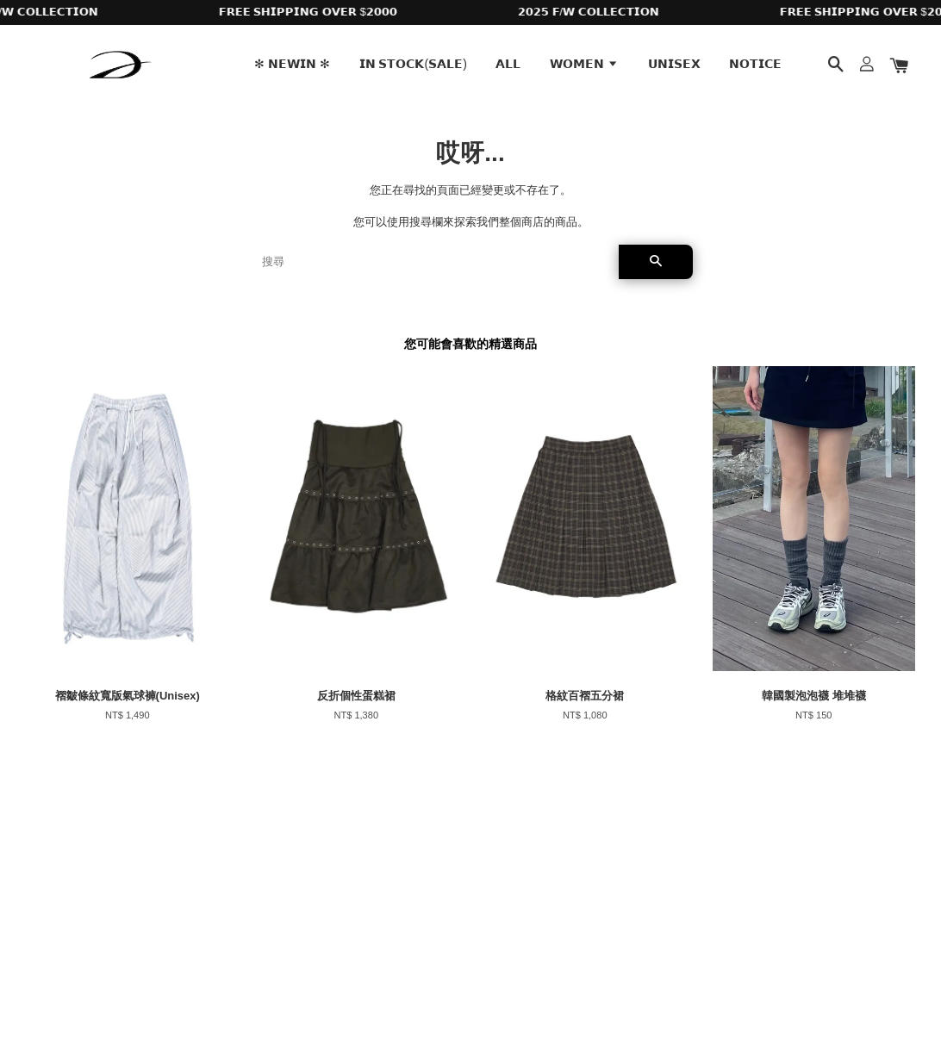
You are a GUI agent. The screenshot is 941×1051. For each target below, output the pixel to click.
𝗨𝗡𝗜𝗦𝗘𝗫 (674, 64)
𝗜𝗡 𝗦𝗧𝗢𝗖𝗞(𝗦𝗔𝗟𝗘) (413, 64)
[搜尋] (433, 262)
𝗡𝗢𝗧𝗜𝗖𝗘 (755, 64)
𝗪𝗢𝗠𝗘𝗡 (584, 64)
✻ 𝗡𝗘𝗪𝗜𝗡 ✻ (292, 64)
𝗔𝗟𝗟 (507, 64)
